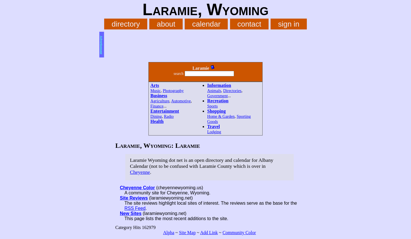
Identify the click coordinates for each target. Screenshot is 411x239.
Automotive (181, 101)
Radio (169, 116)
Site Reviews (134, 198)
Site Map (187, 232)
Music (155, 90)
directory (126, 24)
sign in (288, 24)
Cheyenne (140, 172)
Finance (157, 106)
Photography (173, 90)
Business (158, 95)
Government (217, 95)
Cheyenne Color (137, 187)
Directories (232, 90)
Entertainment (164, 111)
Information (219, 85)
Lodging (214, 132)
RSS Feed (135, 208)
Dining (156, 116)
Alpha (168, 232)
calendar (206, 24)
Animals (214, 90)
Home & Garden (221, 116)
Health (157, 121)
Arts (154, 85)
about (166, 24)
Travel (213, 126)
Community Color (239, 232)
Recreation (217, 100)
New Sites (131, 213)
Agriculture (159, 101)
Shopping (216, 111)
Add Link (209, 232)
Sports (212, 106)
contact (249, 24)
